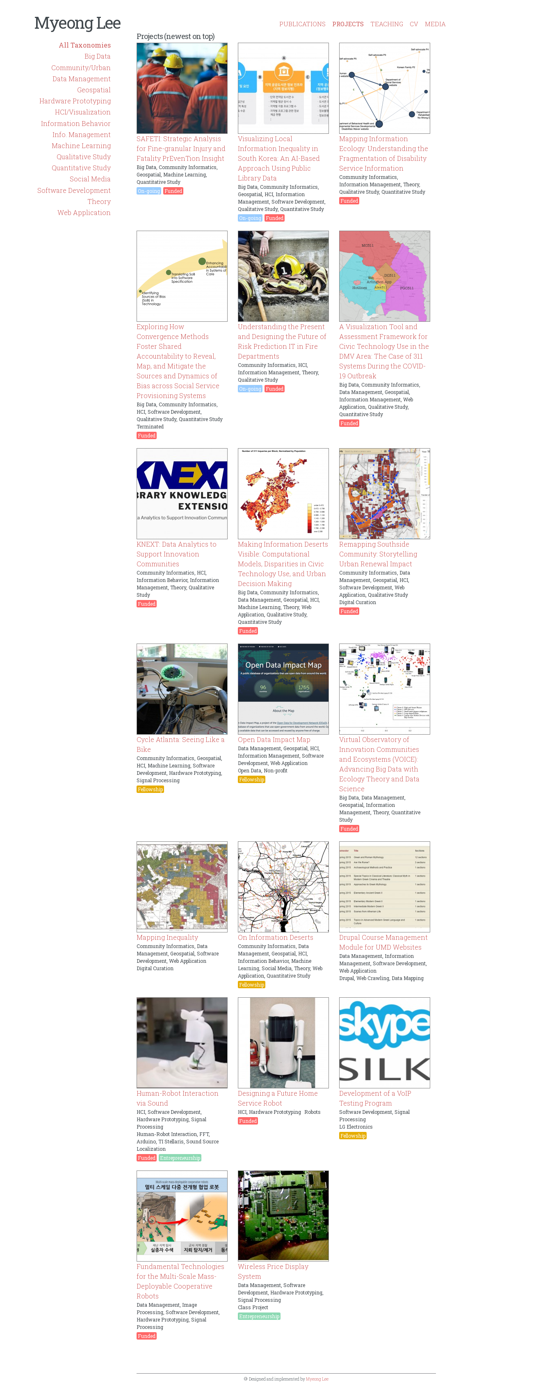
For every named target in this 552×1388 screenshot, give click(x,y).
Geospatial (94, 89)
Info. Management (81, 134)
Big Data (97, 56)
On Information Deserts (275, 937)
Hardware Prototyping (75, 100)
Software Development (74, 190)
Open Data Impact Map (274, 739)
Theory (99, 201)
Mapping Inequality (167, 937)
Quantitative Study (81, 167)
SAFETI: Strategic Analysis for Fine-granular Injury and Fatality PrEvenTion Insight (181, 148)
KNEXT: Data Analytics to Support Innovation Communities (177, 554)
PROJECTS (348, 24)
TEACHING (386, 24)
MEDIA (435, 24)
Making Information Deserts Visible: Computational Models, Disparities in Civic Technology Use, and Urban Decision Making (283, 564)
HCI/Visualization (83, 112)
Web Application (84, 212)
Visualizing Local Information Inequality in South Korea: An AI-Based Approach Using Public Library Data (279, 158)
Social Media (90, 178)
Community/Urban (81, 67)
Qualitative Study (84, 156)
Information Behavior (76, 123)
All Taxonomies (85, 45)
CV (414, 24)
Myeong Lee (77, 22)
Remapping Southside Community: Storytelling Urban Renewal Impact (378, 554)
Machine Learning (81, 145)
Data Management (81, 78)
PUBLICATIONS (302, 24)
